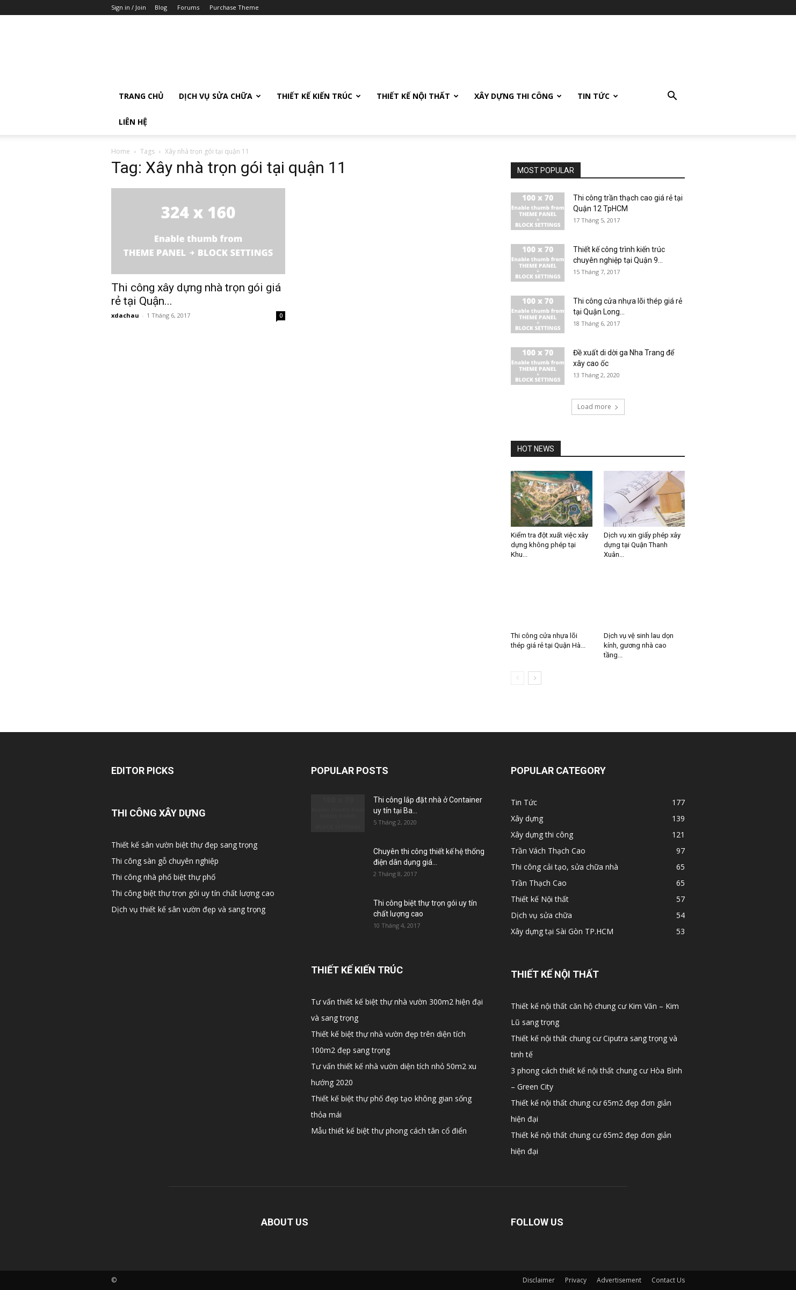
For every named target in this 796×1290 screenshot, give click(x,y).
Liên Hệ (133, 122)
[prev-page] (517, 678)
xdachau (125, 315)
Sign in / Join (128, 7)
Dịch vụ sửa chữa (220, 96)
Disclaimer (539, 1280)
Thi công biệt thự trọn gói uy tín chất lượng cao (192, 893)
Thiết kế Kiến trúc (319, 96)
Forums (188, 7)
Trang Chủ (141, 96)
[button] (672, 97)
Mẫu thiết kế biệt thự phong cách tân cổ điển (389, 1131)
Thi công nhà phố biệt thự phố (163, 877)
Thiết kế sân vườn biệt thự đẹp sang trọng (184, 845)
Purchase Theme (234, 7)
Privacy (576, 1280)
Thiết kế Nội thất (418, 96)
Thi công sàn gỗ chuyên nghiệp (165, 861)
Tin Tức (597, 96)
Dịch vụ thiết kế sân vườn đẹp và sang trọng (188, 909)
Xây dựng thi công (518, 96)
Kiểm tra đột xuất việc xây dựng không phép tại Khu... (549, 544)
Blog (161, 7)
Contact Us (668, 1280)
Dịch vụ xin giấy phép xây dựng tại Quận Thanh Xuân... (642, 544)
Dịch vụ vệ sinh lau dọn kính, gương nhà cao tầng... (639, 645)
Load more (598, 406)
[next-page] (534, 678)
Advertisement (619, 1280)
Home (120, 151)
